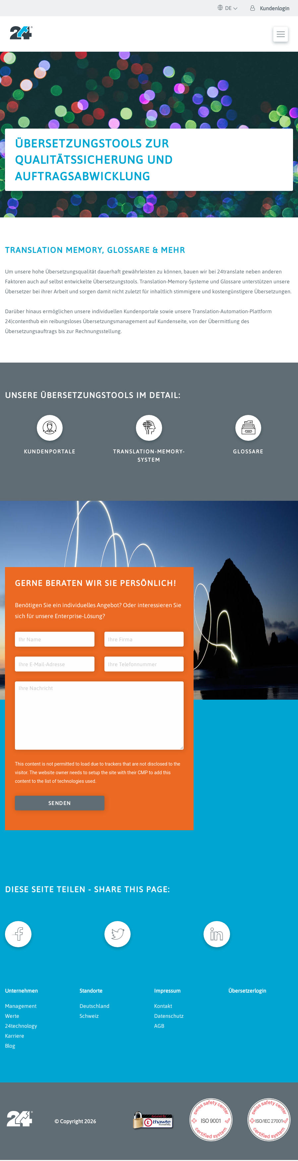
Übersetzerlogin (247, 992)
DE (224, 8)
